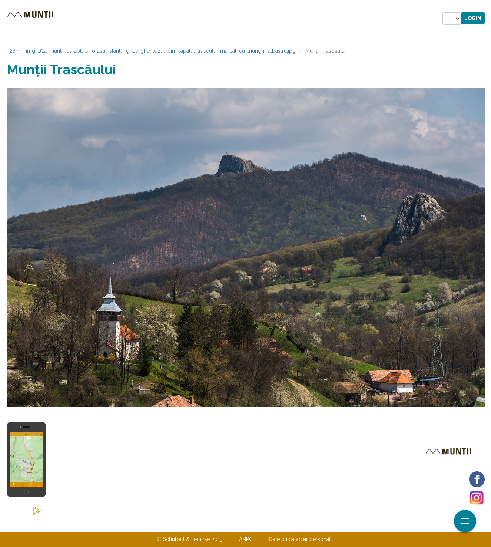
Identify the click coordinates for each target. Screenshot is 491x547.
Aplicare (485, 6)
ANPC (246, 539)
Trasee (111, 18)
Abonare (316, 475)
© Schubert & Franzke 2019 (190, 539)
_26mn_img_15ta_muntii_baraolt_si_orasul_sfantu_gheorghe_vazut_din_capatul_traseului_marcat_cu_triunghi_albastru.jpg (151, 51)
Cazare (145, 18)
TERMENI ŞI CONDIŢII (289, 524)
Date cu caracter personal (300, 539)
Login (472, 18)
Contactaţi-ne (189, 524)
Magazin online (237, 18)
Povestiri (182, 18)
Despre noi (234, 524)
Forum (287, 18)
